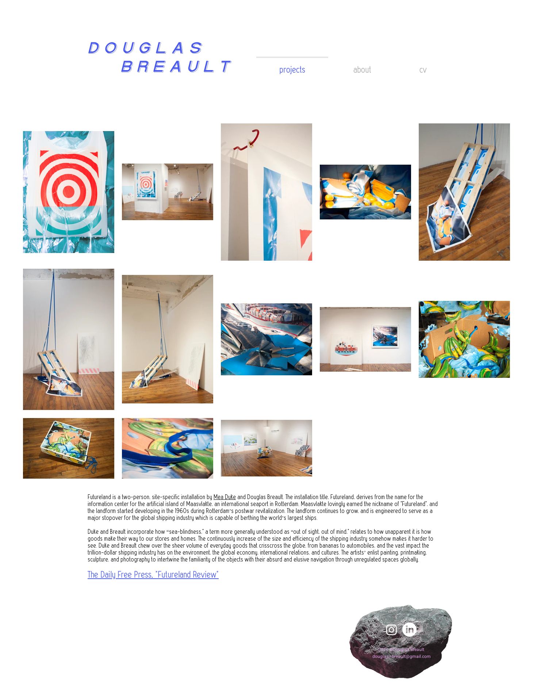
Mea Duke (225, 497)
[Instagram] (391, 629)
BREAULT (158, 68)
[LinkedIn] (409, 629)
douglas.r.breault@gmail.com (401, 656)
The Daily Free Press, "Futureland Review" (153, 574)
